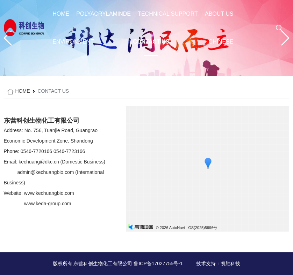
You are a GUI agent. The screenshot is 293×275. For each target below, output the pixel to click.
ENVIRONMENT (73, 42)
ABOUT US (219, 14)
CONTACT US (151, 42)
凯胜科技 (230, 263)
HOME (60, 14)
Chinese (220, 42)
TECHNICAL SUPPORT (168, 14)
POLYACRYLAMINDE (103, 14)
